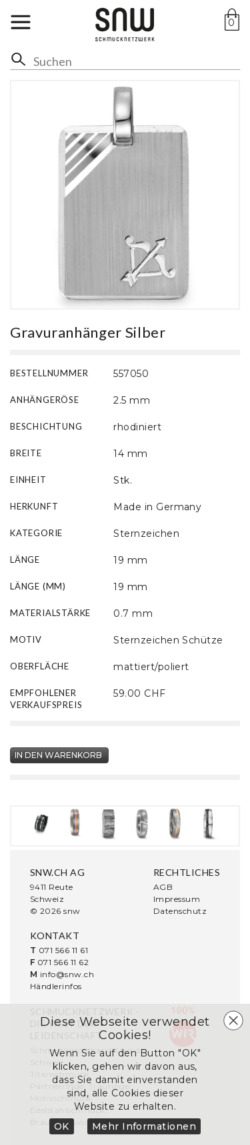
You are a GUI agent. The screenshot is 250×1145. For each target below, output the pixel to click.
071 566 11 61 (63, 950)
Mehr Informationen (144, 1126)
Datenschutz (180, 911)
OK (61, 1126)
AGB (163, 887)
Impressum (176, 899)
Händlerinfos (56, 986)
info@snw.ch (67, 974)
